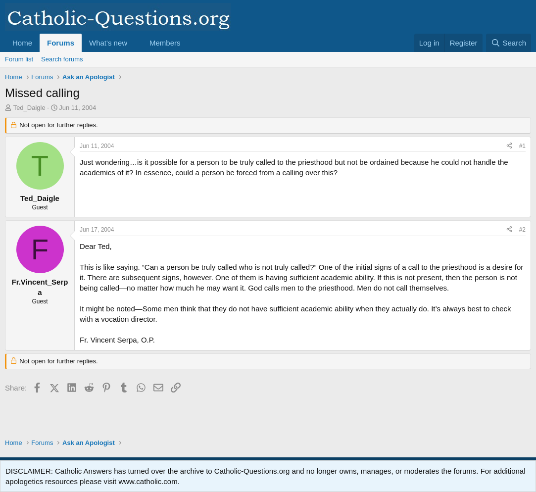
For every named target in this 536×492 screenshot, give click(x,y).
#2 (522, 229)
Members (165, 43)
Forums (60, 43)
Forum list (19, 59)
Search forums (62, 59)
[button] (135, 43)
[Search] (508, 43)
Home (22, 43)
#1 (522, 146)
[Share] (509, 146)
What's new (108, 43)
